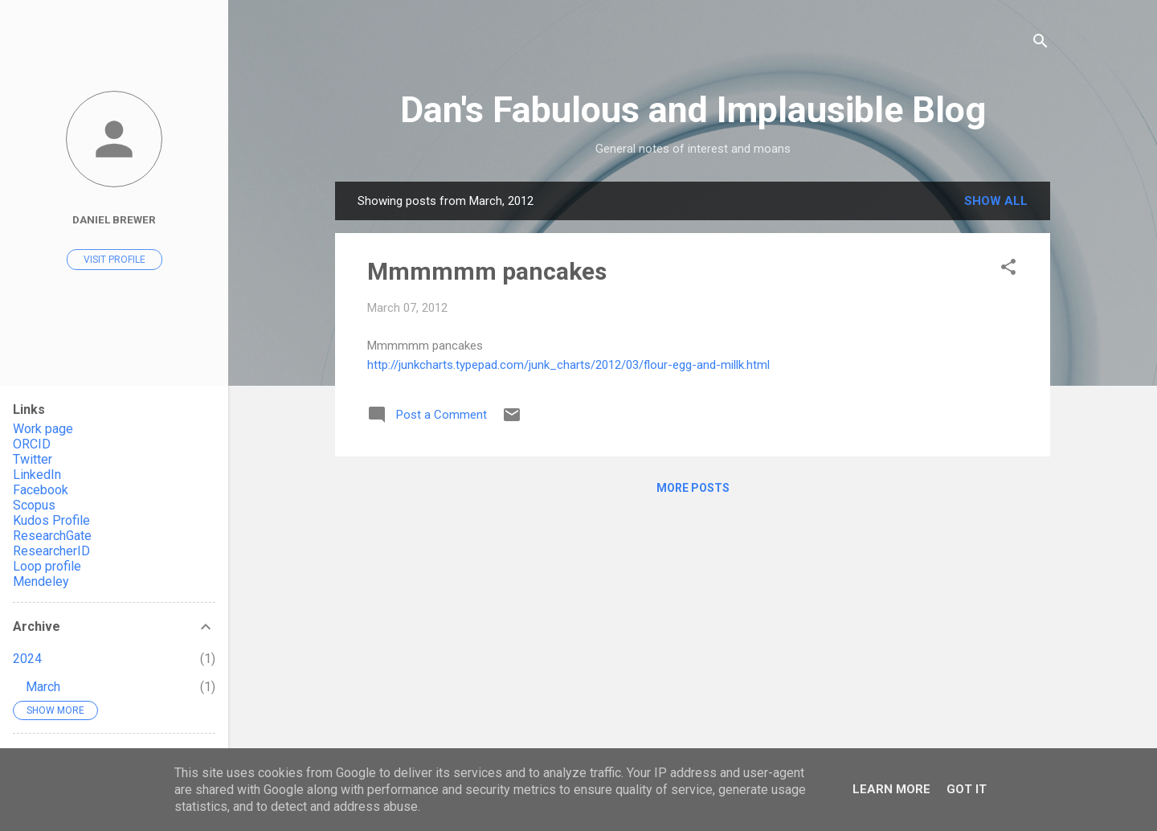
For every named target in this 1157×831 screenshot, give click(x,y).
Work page (43, 428)
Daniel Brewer (114, 219)
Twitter (32, 459)
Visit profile (114, 259)
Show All (996, 201)
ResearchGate (52, 535)
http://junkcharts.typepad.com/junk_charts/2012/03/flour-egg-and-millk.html (568, 365)
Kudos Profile (51, 520)
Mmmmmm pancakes (487, 271)
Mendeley (41, 581)
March (43, 686)
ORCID (32, 444)
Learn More (891, 789)
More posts (693, 487)
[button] (1008, 269)
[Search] (1040, 43)
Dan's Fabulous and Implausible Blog (693, 109)
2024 (27, 658)
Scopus (34, 505)
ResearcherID (51, 551)
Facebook (40, 489)
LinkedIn (37, 474)
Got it (966, 789)
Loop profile (47, 566)
